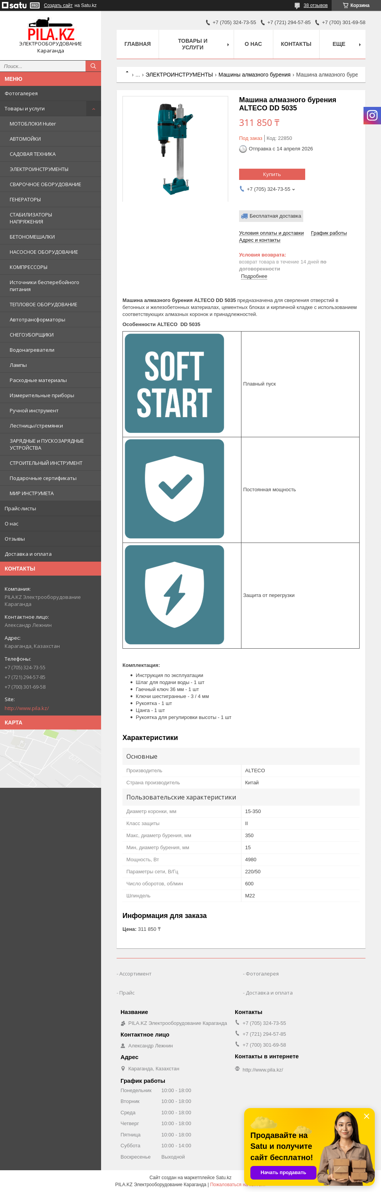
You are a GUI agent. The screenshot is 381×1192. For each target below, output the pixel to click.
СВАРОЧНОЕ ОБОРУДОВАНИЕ (45, 184)
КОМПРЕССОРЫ (28, 267)
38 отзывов (316, 5)
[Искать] (93, 66)
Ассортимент (135, 973)
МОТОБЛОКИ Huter (33, 123)
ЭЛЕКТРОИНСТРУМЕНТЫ (39, 169)
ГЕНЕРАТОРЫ (25, 199)
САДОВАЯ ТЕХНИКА (33, 153)
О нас (11, 523)
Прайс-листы (20, 508)
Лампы (18, 364)
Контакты (296, 44)
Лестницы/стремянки (36, 425)
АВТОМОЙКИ (25, 138)
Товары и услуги (25, 108)
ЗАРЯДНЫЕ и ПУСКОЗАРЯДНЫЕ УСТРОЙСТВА (47, 444)
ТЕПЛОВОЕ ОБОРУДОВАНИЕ (43, 304)
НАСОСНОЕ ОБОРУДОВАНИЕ (44, 251)
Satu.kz (223, 1177)
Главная (137, 44)
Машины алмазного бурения (254, 75)
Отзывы (15, 538)
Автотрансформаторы (37, 319)
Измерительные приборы (42, 395)
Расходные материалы (38, 380)
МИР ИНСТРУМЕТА (32, 493)
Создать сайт (58, 5)
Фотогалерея (21, 93)
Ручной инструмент (34, 410)
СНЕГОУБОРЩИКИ (32, 334)
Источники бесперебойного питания (44, 286)
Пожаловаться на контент (238, 1184)
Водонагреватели (32, 349)
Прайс (127, 992)
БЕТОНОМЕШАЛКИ (32, 236)
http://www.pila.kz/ (27, 708)
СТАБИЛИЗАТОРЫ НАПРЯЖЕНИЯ (31, 218)
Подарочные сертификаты (43, 478)
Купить (272, 174)
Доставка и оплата (28, 553)
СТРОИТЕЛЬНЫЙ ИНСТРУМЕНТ (46, 462)
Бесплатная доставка (275, 216)
